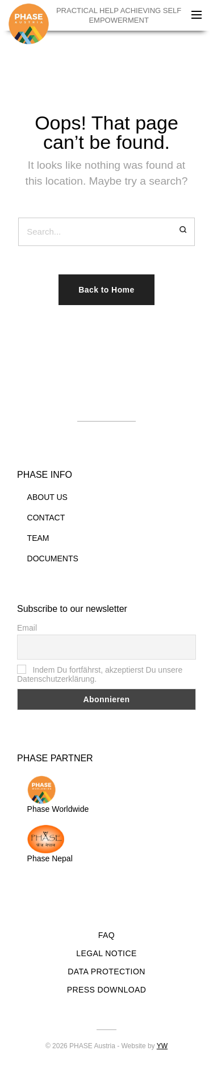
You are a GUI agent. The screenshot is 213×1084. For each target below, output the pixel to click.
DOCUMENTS (52, 558)
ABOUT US (47, 497)
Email (27, 627)
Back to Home (106, 289)
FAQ (106, 935)
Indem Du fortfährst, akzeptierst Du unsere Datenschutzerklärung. (99, 674)
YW (162, 1046)
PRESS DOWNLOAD (107, 989)
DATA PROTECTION (106, 971)
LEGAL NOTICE (106, 953)
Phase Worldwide (58, 795)
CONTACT (46, 517)
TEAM (38, 538)
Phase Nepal (50, 844)
